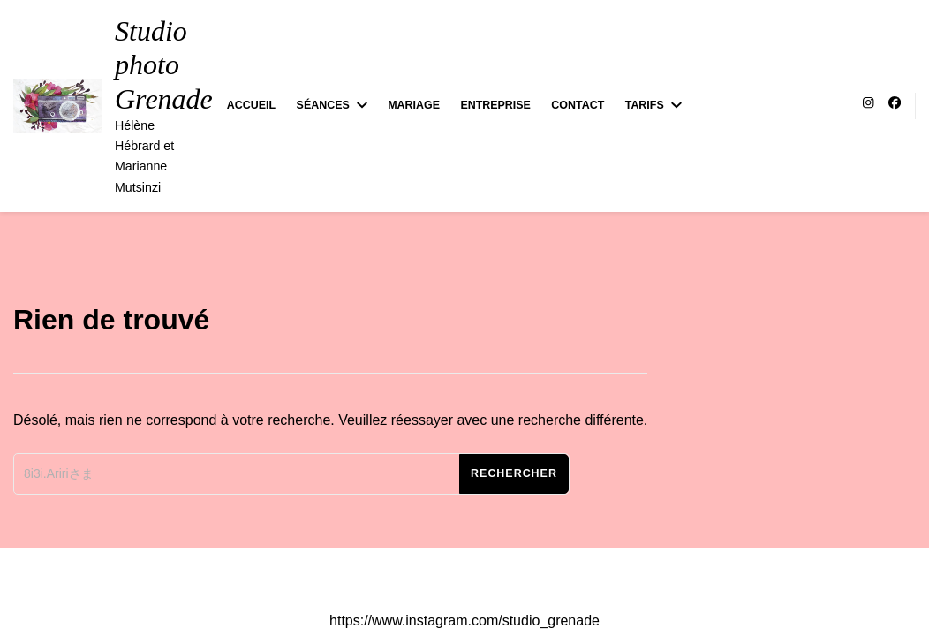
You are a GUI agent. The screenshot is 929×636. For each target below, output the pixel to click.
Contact (577, 105)
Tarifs (644, 105)
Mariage (414, 105)
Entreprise (495, 105)
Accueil (251, 105)
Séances (323, 105)
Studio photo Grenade (164, 65)
